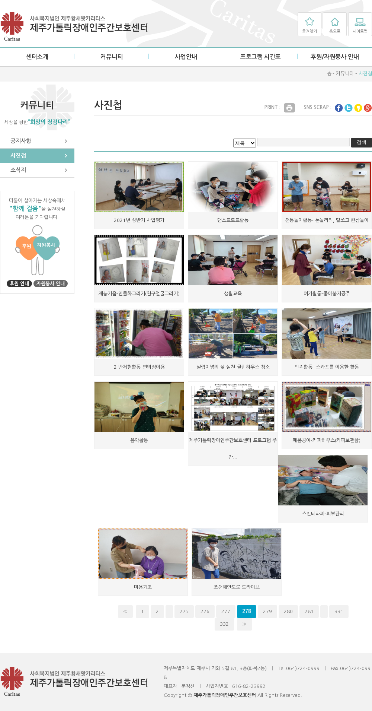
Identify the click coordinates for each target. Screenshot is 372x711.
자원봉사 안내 (50, 283)
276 (205, 611)
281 (309, 611)
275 (184, 611)
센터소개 (37, 57)
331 (338, 611)
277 (225, 611)
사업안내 (186, 57)
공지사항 (20, 141)
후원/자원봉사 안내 (335, 57)
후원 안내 (19, 283)
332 (224, 624)
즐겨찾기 (309, 31)
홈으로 (334, 31)
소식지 (18, 170)
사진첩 (18, 155)
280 (288, 611)
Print (289, 107)
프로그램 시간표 (260, 57)
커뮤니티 (111, 57)
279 (267, 611)
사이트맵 (360, 31)
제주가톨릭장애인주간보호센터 (74, 26)
